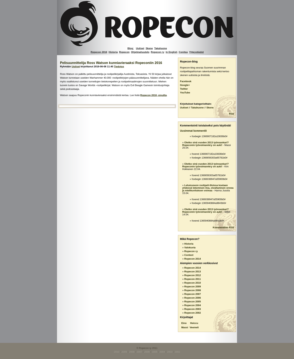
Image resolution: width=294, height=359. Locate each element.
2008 (132, 351)
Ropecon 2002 (192, 312)
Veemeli (194, 327)
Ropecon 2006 (192, 297)
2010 (116, 351)
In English (171, 52)
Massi (184, 327)
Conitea (183, 52)
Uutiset (140, 48)
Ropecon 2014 (192, 258)
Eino (184, 323)
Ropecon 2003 (192, 309)
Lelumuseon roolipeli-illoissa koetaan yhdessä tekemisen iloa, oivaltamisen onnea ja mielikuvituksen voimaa (207, 188)
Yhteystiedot (196, 52)
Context (188, 255)
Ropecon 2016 (99, 52)
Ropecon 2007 (192, 294)
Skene (149, 48)
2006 (147, 351)
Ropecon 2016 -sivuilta (153, 95)
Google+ (185, 85)
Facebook (185, 81)
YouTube (185, 92)
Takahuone (160, 48)
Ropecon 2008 (192, 290)
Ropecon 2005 (192, 301)
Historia (113, 52)
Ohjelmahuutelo (140, 52)
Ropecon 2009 (192, 286)
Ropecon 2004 (192, 305)
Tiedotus (119, 66)
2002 (177, 351)
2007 (139, 351)
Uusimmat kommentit (193, 130)
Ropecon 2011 (192, 279)
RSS (231, 113)
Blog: (131, 48)
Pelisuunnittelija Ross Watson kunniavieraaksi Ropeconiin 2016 (111, 63)
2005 (154, 351)
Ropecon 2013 (192, 271)
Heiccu (194, 323)
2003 (169, 351)
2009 (124, 351)
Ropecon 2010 (192, 282)
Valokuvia (190, 247)
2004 (162, 351)
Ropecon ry (157, 52)
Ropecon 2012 (192, 275)
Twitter (184, 88)
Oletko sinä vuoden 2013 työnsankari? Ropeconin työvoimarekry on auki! (205, 143)
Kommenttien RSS (223, 227)
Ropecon (124, 52)
